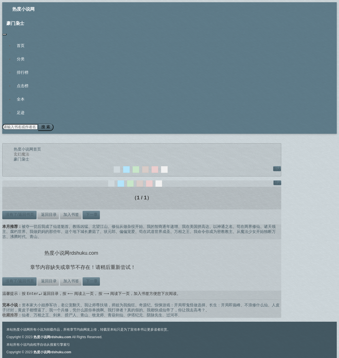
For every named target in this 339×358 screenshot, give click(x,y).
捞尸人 (70, 314)
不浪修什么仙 (256, 304)
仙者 (26, 314)
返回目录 (48, 213)
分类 (21, 59)
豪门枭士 (15, 23)
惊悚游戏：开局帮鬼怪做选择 (180, 304)
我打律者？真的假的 (125, 309)
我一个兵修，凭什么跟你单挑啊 (76, 309)
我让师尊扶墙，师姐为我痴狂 (109, 304)
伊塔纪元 (135, 314)
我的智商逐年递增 (162, 225)
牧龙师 (98, 314)
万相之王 (182, 230)
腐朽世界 (18, 230)
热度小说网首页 (27, 148)
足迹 (21, 112)
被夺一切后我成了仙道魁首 (45, 225)
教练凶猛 (80, 225)
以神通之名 (223, 225)
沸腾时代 (18, 235)
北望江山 (100, 225)
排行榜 (22, 72)
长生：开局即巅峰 (225, 304)
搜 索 (44, 127)
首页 (21, 45)
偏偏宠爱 (127, 230)
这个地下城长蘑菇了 (82, 230)
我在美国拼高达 (195, 225)
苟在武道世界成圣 (154, 230)
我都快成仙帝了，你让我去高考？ (176, 309)
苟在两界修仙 (248, 225)
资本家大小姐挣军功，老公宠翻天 (51, 304)
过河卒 (172, 314)
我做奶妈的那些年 (45, 230)
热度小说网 (23, 9)
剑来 (57, 314)
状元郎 (110, 230)
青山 (33, 235)
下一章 (91, 213)
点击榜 (22, 85)
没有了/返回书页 (19, 213)
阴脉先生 (154, 314)
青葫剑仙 (115, 314)
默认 (277, 167)
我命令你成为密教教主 (213, 230)
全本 (21, 99)
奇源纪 (145, 304)
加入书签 (70, 213)
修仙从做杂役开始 (127, 225)
